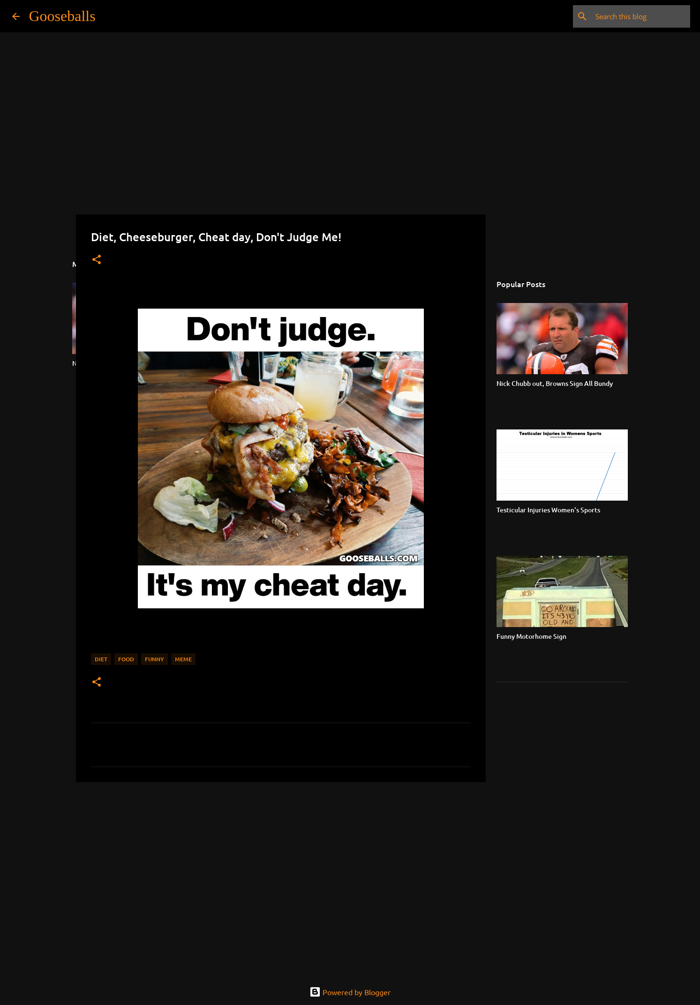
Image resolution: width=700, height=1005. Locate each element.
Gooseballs (62, 15)
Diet (101, 659)
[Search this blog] (641, 16)
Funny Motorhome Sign (531, 636)
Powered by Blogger (350, 992)
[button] (96, 260)
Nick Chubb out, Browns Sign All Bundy (555, 383)
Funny (154, 659)
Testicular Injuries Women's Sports (548, 509)
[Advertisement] (280, 861)
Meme (183, 659)
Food (126, 659)
